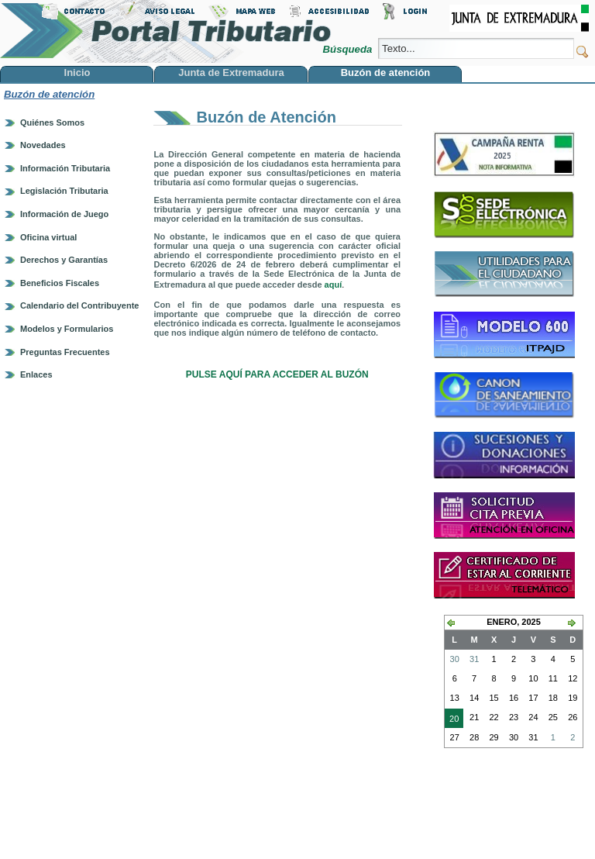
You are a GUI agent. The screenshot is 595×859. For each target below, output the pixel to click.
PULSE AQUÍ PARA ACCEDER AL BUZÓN (277, 374)
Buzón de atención (49, 94)
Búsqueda (349, 49)
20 (452, 720)
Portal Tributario (166, 31)
